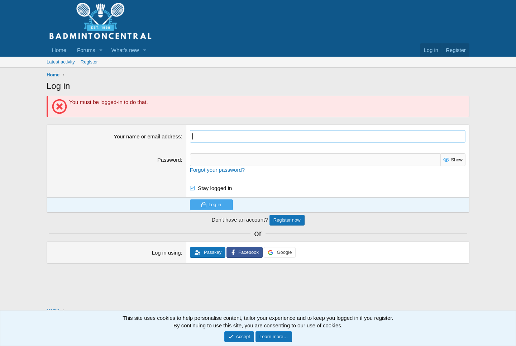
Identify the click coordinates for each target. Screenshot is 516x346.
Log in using (166, 253)
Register (89, 62)
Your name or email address (147, 136)
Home (59, 50)
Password (169, 160)
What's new (125, 50)
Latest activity (61, 62)
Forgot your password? (217, 170)
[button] (101, 50)
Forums (86, 50)
